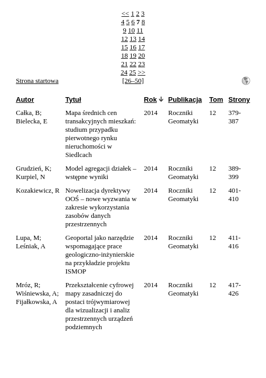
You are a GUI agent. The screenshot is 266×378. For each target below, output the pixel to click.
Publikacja (185, 99)
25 (132, 72)
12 (124, 39)
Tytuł (73, 99)
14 (141, 39)
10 (131, 30)
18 (124, 55)
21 (124, 64)
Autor (25, 99)
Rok (150, 99)
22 (133, 64)
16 (133, 47)
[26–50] (133, 81)
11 (139, 30)
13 (133, 39)
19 (133, 55)
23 (141, 64)
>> (141, 72)
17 (141, 47)
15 (124, 47)
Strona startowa (37, 81)
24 (124, 72)
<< (126, 13)
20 (141, 55)
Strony (239, 99)
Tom (216, 99)
